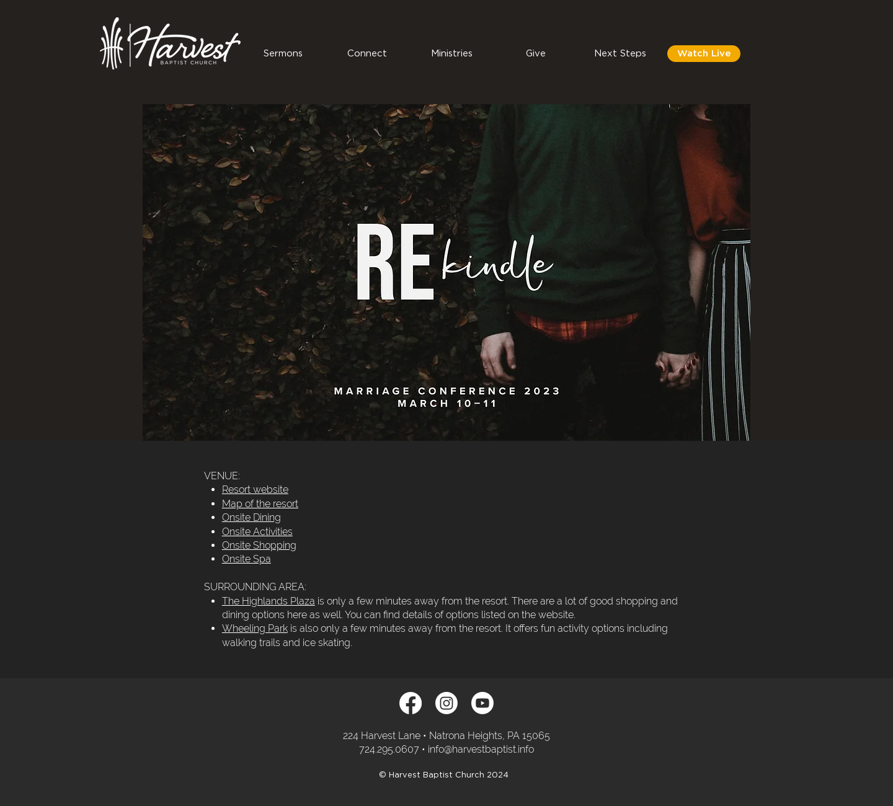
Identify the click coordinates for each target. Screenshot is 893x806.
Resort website (255, 489)
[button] (367, 53)
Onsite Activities (257, 532)
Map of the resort (260, 504)
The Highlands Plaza (268, 601)
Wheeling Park (255, 628)
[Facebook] (410, 703)
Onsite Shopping (259, 545)
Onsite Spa (246, 559)
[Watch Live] (703, 53)
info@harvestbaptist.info (481, 749)
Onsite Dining (251, 517)
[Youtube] (482, 703)
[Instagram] (446, 703)
